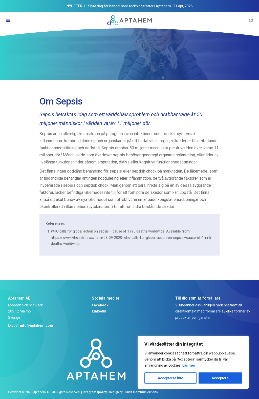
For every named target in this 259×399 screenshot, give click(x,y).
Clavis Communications (140, 392)
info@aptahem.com (36, 325)
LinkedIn (99, 311)
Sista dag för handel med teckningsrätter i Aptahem (129, 6)
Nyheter (74, 6)
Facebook (100, 305)
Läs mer (188, 365)
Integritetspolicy (95, 392)
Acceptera (220, 378)
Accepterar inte (170, 378)
